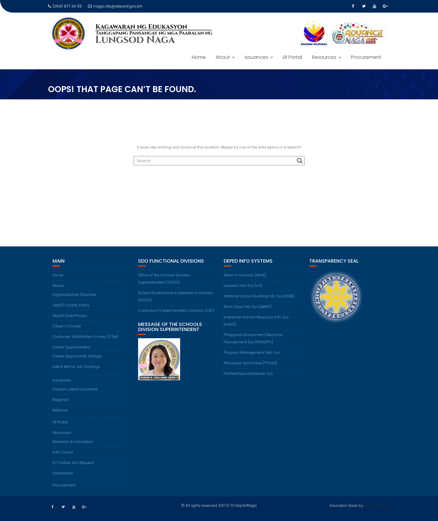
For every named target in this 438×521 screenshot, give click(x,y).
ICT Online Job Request (73, 462)
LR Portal (292, 57)
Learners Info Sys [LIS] (243, 285)
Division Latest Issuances (75, 389)
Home (199, 57)
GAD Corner (63, 452)
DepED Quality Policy (71, 305)
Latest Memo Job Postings (76, 366)
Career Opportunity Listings (77, 356)
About (223, 57)
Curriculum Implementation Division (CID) (176, 310)
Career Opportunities (71, 347)
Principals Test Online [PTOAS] (250, 363)
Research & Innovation (73, 441)
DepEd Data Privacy (70, 315)
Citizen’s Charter (67, 326)
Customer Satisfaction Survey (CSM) (85, 336)
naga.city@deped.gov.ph (115, 6)
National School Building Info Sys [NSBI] (259, 296)
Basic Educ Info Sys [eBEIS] (247, 306)
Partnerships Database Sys (248, 373)
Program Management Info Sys (252, 352)
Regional (60, 399)
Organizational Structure (74, 294)
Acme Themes (377, 504)
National (60, 410)
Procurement (366, 57)
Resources (324, 57)
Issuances (256, 57)
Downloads (63, 473)
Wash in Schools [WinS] (245, 275)
